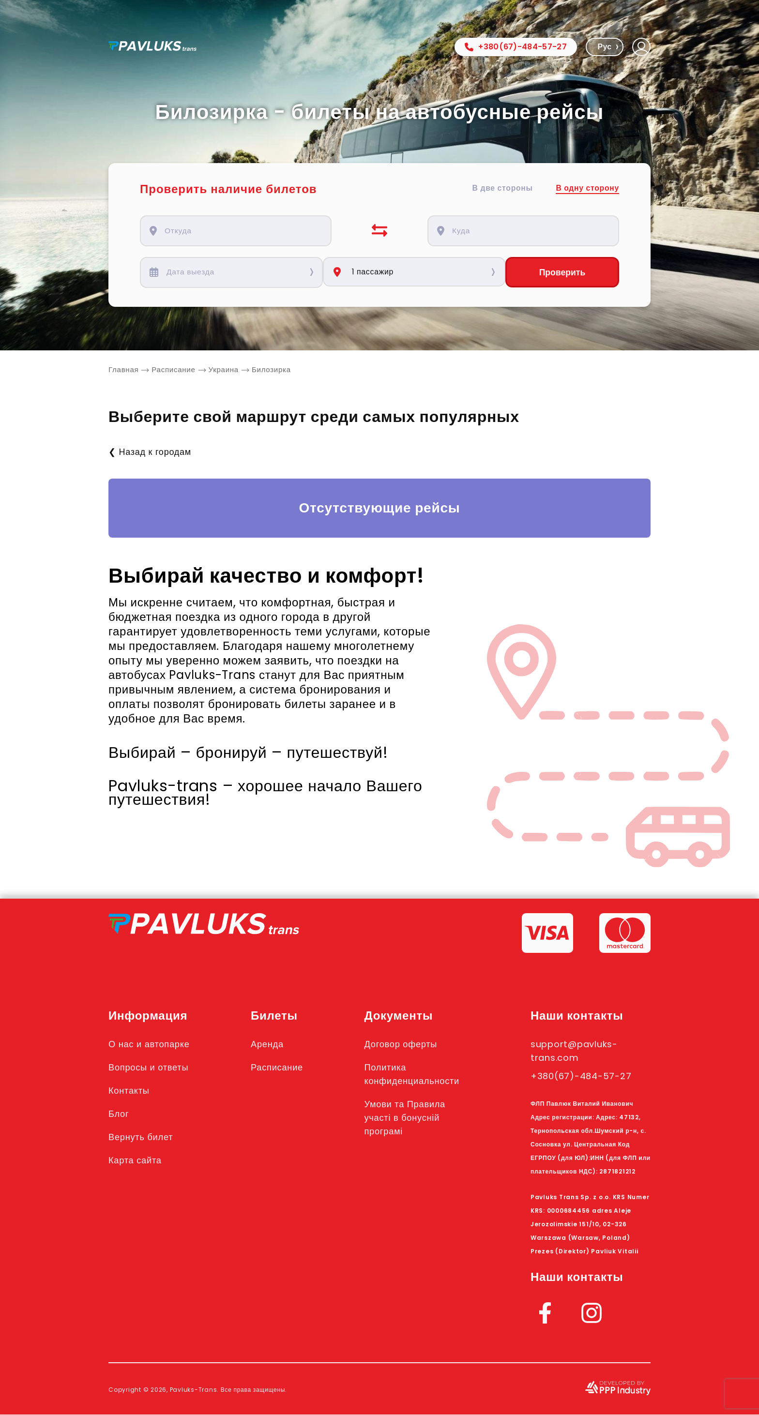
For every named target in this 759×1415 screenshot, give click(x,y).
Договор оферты (407, 1044)
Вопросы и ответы (151, 1067)
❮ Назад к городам (149, 452)
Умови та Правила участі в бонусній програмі (412, 1118)
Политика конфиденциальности (419, 1074)
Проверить (562, 272)
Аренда (271, 1044)
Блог (119, 1114)
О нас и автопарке (152, 1044)
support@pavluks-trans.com (579, 1051)
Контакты (130, 1091)
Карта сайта (137, 1160)
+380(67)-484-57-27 (516, 46)
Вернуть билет (143, 1137)
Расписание (282, 1067)
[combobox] (241, 230)
